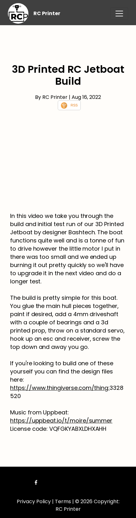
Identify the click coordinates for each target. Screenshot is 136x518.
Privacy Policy (34, 501)
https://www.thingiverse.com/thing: (59, 388)
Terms (63, 501)
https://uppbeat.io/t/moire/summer (61, 420)
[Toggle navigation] (119, 13)
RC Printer (46, 13)
